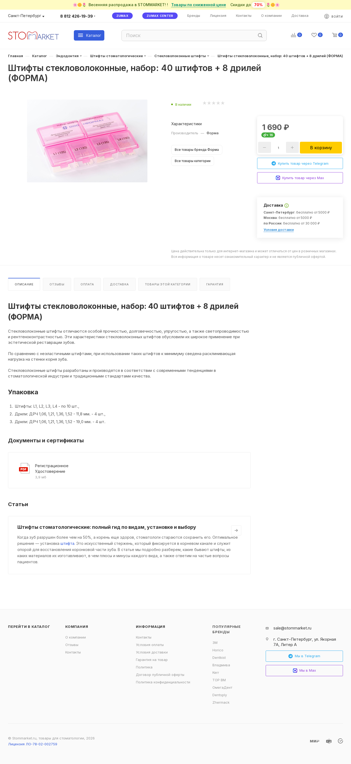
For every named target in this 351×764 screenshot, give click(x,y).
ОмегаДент (222, 687)
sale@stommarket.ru (292, 628)
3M (215, 642)
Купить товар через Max (300, 178)
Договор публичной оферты (160, 674)
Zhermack (221, 702)
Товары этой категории (167, 284)
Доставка (119, 284)
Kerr (215, 672)
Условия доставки (279, 230)
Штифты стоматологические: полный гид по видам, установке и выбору (106, 527)
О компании (75, 637)
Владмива (221, 665)
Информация (150, 626)
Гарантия (214, 284)
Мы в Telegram (304, 656)
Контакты (73, 652)
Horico (217, 650)
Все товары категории (193, 161)
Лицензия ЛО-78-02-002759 (32, 744)
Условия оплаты (150, 645)
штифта (67, 543)
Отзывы (56, 284)
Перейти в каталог (29, 626)
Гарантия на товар (152, 659)
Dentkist (219, 657)
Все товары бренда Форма (197, 150)
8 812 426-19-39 (76, 16)
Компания (76, 626)
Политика (144, 667)
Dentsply (219, 695)
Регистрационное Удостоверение (51, 468)
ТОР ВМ (219, 680)
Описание (24, 284)
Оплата (87, 284)
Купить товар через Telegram (300, 163)
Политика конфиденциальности (163, 682)
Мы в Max (304, 670)
